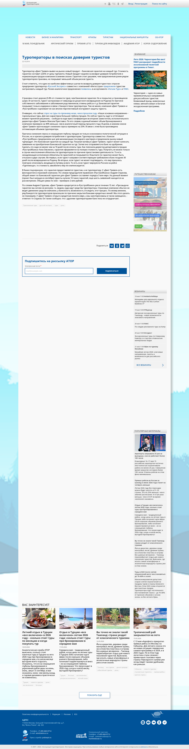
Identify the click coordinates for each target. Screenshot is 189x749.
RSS (75, 714)
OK (118, 4)
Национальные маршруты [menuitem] (134, 37)
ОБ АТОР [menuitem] (159, 37)
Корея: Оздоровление (155, 43)
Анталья (39, 685)
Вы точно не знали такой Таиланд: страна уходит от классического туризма (150, 543)
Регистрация (141, 3)
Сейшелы (138, 669)
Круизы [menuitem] (92, 37)
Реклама (67, 714)
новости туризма (37, 682)
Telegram (122, 4)
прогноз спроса (140, 675)
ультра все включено (67, 678)
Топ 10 (138, 226)
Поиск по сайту (159, 3)
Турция (25, 682)
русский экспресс (46, 205)
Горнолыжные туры (30, 205)
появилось (86, 89)
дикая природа (122, 667)
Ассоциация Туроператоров (33, 3)
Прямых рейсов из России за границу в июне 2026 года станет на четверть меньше (150, 482)
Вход (130, 3)
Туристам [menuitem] (108, 37)
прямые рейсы (159, 672)
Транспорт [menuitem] (76, 37)
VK (113, 4)
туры (56, 205)
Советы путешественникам (148, 204)
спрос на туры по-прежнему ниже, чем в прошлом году (70, 113)
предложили (110, 86)
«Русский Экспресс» (56, 86)
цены (62, 205)
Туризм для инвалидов (107, 43)
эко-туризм (110, 667)
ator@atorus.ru (42, 733)
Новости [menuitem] (30, 37)
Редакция (56, 714)
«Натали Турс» (114, 89)
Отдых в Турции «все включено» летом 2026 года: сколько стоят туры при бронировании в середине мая (149, 508)
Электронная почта (32, 266)
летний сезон (83, 678)
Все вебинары (144, 365)
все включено (28, 685)
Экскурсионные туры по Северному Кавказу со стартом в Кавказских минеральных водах (150, 338)
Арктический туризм (62, 43)
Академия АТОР (132, 43)
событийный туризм (104, 670)
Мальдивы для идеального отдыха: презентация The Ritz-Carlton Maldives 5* (149, 301)
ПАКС (125, 89)
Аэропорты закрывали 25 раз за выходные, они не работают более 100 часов (150, 455)
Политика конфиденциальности (35, 714)
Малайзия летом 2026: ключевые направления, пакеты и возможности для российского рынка (149, 355)
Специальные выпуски (146, 183)
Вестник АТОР (141, 194)
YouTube (109, 4)
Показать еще (94, 695)
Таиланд (100, 667)
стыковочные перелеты (143, 672)
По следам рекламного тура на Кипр (150, 327)
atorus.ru (144, 747)
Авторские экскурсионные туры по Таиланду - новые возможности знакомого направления (149, 315)
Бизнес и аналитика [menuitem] (52, 37)
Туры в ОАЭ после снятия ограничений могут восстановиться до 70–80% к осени (150, 574)
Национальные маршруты (147, 215)
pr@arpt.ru (46, 737)
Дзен (105, 4)
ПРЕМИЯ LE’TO (84, 43)
